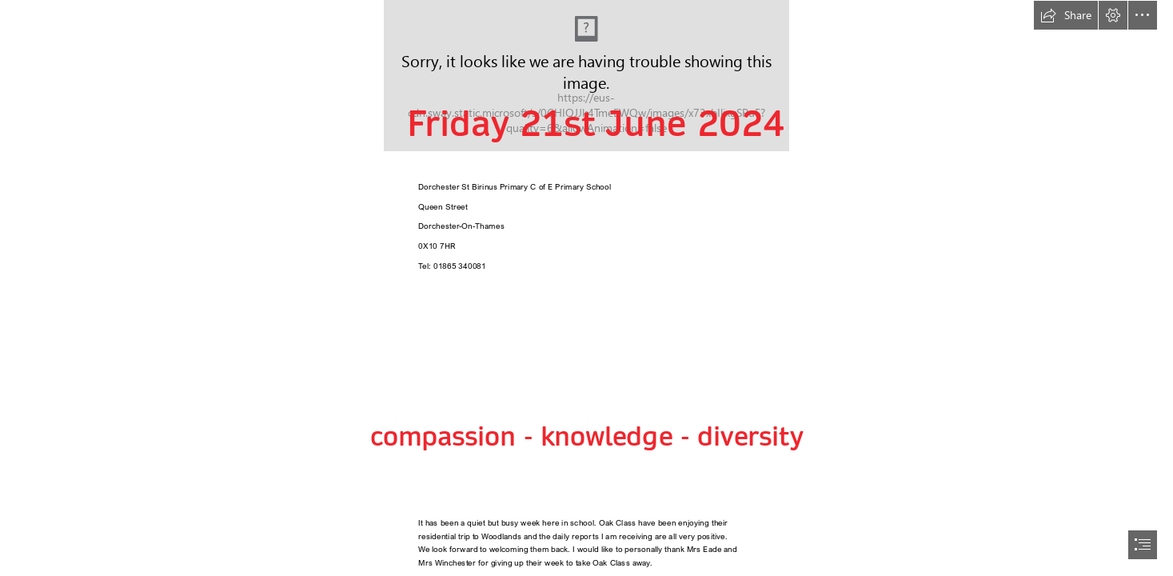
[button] (1066, 15)
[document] (586, 288)
